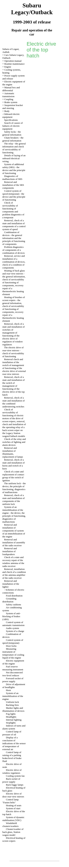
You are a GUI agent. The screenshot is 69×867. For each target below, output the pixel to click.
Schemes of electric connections (13, 591)
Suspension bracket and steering (12, 107)
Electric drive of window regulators (12, 771)
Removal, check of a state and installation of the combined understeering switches (13, 402)
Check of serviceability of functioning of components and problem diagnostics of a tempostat (13, 210)
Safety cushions (13, 604)
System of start (13, 808)
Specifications (11, 120)
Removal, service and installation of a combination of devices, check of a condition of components (13, 261)
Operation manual (13, 60)
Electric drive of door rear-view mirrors (13, 795)
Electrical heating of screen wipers (13, 839)
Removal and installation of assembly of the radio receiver (13, 542)
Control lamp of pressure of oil (11, 733)
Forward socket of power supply (12, 680)
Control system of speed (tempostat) (12, 641)
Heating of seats (13, 805)
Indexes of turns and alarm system (13, 727)
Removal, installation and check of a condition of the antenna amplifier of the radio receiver (14, 573)
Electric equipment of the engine (13, 662)
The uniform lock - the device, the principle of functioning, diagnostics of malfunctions (14, 488)
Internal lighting (13, 719)
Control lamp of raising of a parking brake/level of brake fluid (12, 756)
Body (6, 111)
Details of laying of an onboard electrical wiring (14, 158)
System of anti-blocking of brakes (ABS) (11, 616)
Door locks (11, 645)
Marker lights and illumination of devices (13, 709)
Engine (7, 66)
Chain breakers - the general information (13, 139)
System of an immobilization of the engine (12, 696)
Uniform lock (12, 702)
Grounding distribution (9, 600)
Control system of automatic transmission (13, 624)
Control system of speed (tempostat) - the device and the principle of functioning (13, 195)
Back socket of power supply (11, 780)
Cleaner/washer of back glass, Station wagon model (12, 832)
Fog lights (10, 713)
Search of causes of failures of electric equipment (12, 126)
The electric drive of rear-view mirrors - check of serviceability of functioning (13, 352)
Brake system (10, 102)
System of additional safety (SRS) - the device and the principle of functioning (13, 169)
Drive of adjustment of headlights (13, 686)
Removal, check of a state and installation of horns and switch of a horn (13, 464)
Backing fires (12, 705)
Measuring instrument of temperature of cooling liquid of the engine (13, 653)
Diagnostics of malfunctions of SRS (12, 177)
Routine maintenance (14, 63)
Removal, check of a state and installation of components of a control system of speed (14, 225)
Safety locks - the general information (11, 133)
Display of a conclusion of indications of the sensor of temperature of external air (14, 743)
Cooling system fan (15, 775)
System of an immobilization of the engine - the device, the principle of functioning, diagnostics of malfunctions (14, 514)
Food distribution (14, 595)
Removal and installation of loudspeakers (9, 551)
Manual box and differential (11, 89)
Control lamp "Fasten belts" (10, 801)
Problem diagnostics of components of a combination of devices (13, 250)
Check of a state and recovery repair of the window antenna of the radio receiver (13, 561)
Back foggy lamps (14, 784)
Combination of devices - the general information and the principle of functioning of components (13, 238)
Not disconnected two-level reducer (12, 674)
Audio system (12, 628)
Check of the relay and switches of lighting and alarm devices (14, 442)
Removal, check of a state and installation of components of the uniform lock (13, 499)
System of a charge (15, 631)
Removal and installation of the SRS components (13, 185)
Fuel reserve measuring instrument (12, 668)
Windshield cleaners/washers (10, 824)
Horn (8, 690)
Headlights (11, 716)
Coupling (8, 99)
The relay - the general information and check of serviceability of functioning (14, 148)
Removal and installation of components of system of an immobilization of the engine (13, 530)
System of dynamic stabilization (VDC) (13, 819)
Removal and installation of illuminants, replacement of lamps (12, 452)
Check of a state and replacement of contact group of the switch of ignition (13, 476)
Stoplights (11, 722)
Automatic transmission (8, 95)
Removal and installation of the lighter (10, 583)
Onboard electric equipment (11, 115)
